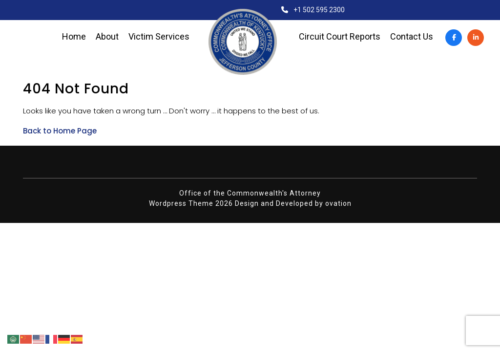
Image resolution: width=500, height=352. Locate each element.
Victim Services (158, 36)
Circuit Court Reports (339, 36)
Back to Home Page (60, 131)
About (107, 36)
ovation (338, 203)
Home (74, 36)
